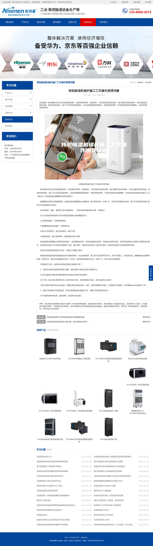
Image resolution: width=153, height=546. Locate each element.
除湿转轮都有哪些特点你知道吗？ (50, 510)
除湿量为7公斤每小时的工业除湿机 (107, 505)
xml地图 (148, 2)
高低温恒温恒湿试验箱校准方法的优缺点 (109, 466)
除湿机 (114, 193)
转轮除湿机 (49, 196)
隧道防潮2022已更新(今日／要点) (50, 486)
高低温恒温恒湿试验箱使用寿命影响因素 (52, 471)
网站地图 (136, 2)
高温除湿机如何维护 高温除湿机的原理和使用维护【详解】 (114, 457)
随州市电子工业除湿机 (102, 491)
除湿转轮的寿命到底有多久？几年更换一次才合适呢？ (114, 525)
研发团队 (125, 2)
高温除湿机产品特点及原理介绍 (49, 481)
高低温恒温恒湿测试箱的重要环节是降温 (52, 525)
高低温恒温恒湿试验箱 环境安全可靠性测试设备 (112, 476)
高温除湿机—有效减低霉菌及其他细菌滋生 (53, 495)
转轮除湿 (68, 202)
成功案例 (57, 22)
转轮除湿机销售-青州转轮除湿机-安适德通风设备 (66, 317)
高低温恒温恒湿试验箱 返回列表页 (50, 476)
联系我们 (104, 22)
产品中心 (25, 22)
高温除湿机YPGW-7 (101, 510)
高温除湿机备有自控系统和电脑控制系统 (52, 461)
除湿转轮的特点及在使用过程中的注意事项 (53, 520)
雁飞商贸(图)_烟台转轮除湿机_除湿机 (108, 461)
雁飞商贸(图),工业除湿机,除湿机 (49, 466)
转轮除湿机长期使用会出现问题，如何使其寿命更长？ (68, 322)
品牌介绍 (72, 22)
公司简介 (113, 2)
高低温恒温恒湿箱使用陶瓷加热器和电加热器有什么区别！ (57, 505)
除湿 (134, 193)
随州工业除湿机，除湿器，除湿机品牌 (109, 500)
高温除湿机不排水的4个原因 (105, 486)
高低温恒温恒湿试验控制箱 (47, 491)
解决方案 (41, 22)
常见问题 (148, 82)
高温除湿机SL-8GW (101, 520)
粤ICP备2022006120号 (96, 541)
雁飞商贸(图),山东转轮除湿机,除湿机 (108, 471)
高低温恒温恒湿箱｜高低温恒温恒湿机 (109, 495)
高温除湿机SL (42, 515)
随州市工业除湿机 (44, 500)
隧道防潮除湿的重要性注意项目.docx (108, 481)
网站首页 (10, 22)
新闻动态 (88, 22)
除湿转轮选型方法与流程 (103, 515)
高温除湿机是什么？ (44, 457)
